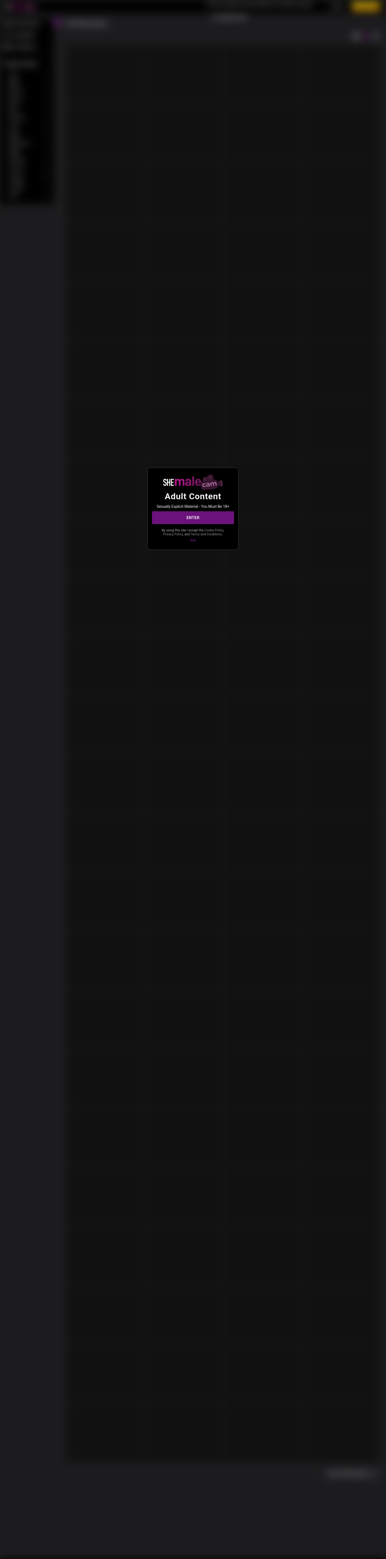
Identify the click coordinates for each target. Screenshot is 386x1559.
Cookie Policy (214, 530)
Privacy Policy (173, 534)
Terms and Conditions (206, 534)
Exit (193, 540)
